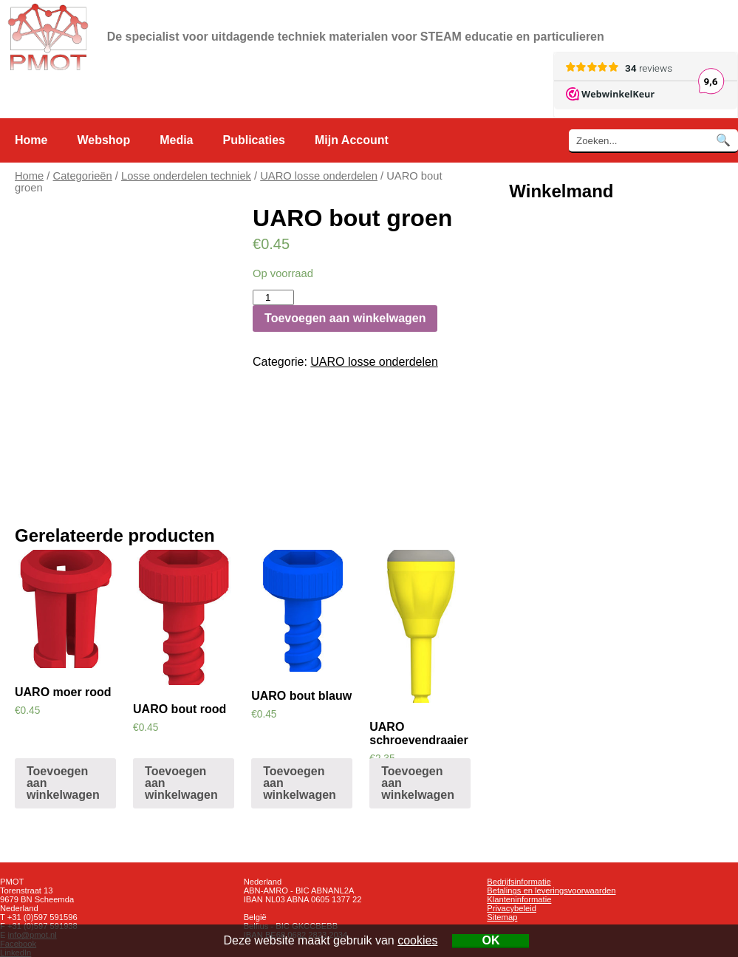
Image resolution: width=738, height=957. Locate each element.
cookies (417, 940)
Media (176, 140)
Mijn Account (352, 140)
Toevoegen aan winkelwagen (345, 318)
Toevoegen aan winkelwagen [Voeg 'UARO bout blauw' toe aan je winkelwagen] (299, 783)
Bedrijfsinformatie (518, 881)
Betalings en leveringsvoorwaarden (551, 890)
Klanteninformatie (519, 899)
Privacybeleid (511, 908)
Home (31, 140)
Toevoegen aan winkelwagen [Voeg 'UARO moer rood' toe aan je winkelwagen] (63, 783)
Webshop (103, 140)
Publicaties (254, 140)
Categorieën (82, 176)
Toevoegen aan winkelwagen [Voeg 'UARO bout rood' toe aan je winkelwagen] (181, 783)
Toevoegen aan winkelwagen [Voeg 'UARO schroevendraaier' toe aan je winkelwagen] (417, 783)
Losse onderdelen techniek (186, 176)
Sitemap (502, 917)
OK (490, 940)
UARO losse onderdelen (318, 176)
